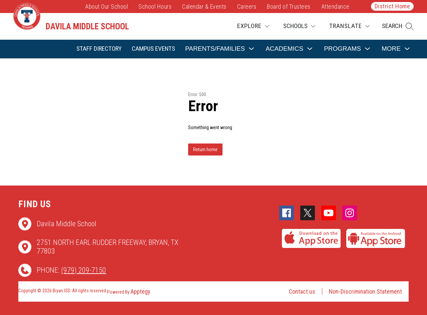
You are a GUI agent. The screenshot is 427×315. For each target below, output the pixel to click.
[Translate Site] (349, 26)
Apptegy (140, 291)
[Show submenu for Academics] (284, 49)
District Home (392, 6)
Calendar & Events (204, 6)
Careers (247, 6)
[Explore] (253, 26)
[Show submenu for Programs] (342, 49)
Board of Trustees (289, 6)
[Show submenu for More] (391, 49)
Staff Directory (99, 48)
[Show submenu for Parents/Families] (215, 49)
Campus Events (153, 48)
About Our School (106, 6)
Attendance (335, 6)
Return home (205, 149)
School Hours (154, 6)
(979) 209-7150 (83, 270)
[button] (398, 26)
